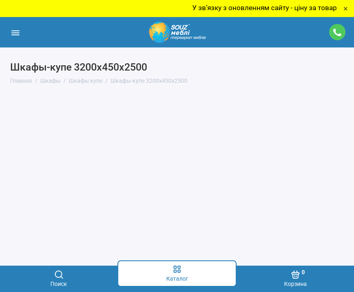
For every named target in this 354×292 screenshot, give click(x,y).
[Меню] (15, 32)
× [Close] (345, 8)
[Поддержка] (337, 32)
